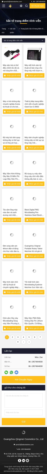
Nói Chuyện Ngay (37, 6)
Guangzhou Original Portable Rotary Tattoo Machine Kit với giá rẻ (33, 248)
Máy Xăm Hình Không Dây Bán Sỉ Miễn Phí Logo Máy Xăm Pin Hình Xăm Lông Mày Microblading (11, 179)
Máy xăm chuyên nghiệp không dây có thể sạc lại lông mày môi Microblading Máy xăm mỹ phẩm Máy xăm (34, 143)
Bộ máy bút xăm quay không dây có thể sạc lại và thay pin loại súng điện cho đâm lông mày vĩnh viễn (11, 143)
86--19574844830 (38, 1)
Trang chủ (4, 30)
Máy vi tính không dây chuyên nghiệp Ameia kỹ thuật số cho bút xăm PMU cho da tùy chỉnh (11, 106)
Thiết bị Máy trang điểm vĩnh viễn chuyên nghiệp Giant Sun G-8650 (34, 104)
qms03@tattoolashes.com (12, 1)
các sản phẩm (12, 30)
